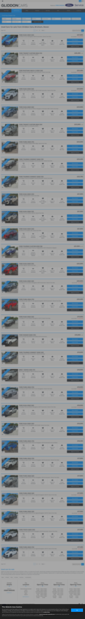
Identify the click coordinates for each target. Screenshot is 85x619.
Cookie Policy (47, 612)
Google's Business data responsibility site (47, 614)
